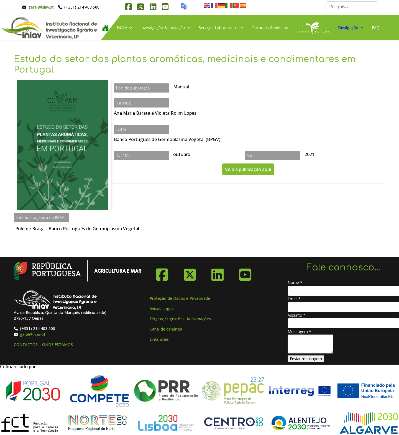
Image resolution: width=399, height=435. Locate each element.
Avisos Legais (162, 308)
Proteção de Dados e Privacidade (180, 298)
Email (294, 298)
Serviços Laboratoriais (219, 27)
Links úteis (159, 339)
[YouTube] (245, 273)
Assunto (297, 315)
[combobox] (352, 6)
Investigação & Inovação (162, 27)
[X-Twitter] (190, 273)
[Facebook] (162, 273)
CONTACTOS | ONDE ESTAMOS (43, 344)
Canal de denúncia (166, 329)
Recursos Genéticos (270, 27)
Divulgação (348, 27)
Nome (295, 282)
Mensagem (299, 331)
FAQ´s (377, 27)
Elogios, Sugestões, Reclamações (180, 318)
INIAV (122, 27)
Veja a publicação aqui (248, 169)
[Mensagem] (310, 344)
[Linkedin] (217, 273)
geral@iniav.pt (41, 7)
